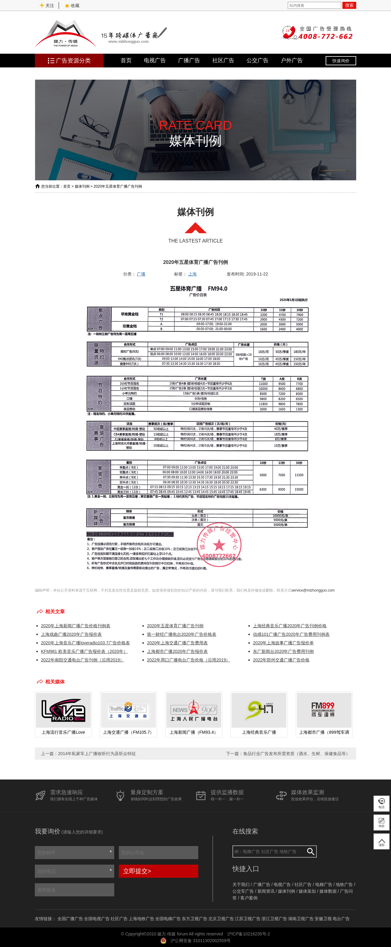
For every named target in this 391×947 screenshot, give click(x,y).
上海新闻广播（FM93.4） (194, 732)
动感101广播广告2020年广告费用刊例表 (291, 634)
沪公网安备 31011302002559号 (200, 940)
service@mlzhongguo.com (313, 590)
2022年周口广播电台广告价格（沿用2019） (188, 659)
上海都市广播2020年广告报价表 (177, 651)
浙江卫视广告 (274, 918)
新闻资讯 (266, 891)
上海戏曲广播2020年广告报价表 (71, 634)
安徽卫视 (323, 918)
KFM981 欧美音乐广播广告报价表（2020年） (84, 651)
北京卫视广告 (221, 918)
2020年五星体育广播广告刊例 (175, 625)
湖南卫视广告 (301, 918)
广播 (141, 274)
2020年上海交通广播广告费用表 (177, 642)
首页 (126, 60)
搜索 (349, 5)
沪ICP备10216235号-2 (248, 933)
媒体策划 (307, 891)
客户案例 (249, 897)
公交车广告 (243, 891)
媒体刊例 (82, 186)
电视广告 (155, 60)
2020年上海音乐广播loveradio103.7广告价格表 (85, 642)
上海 (192, 274)
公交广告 (258, 60)
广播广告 (189, 60)
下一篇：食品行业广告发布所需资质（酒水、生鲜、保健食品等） (288, 753)
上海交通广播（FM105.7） (128, 732)
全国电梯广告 (168, 918)
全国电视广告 (97, 918)
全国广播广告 (70, 918)
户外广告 (292, 60)
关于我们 (241, 884)
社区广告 (223, 60)
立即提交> (137, 871)
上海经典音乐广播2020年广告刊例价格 (290, 625)
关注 (46, 5)
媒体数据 (328, 891)
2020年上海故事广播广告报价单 (283, 642)
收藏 (72, 5)
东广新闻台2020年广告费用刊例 (283, 651)
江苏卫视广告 (248, 918)
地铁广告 (344, 884)
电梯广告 (323, 884)
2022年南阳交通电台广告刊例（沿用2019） (82, 659)
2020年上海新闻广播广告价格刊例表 (75, 625)
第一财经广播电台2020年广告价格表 (181, 634)
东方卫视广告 (194, 918)
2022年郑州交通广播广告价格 (281, 659)
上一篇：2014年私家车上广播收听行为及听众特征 (88, 753)
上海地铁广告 (141, 918)
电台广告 (341, 918)
